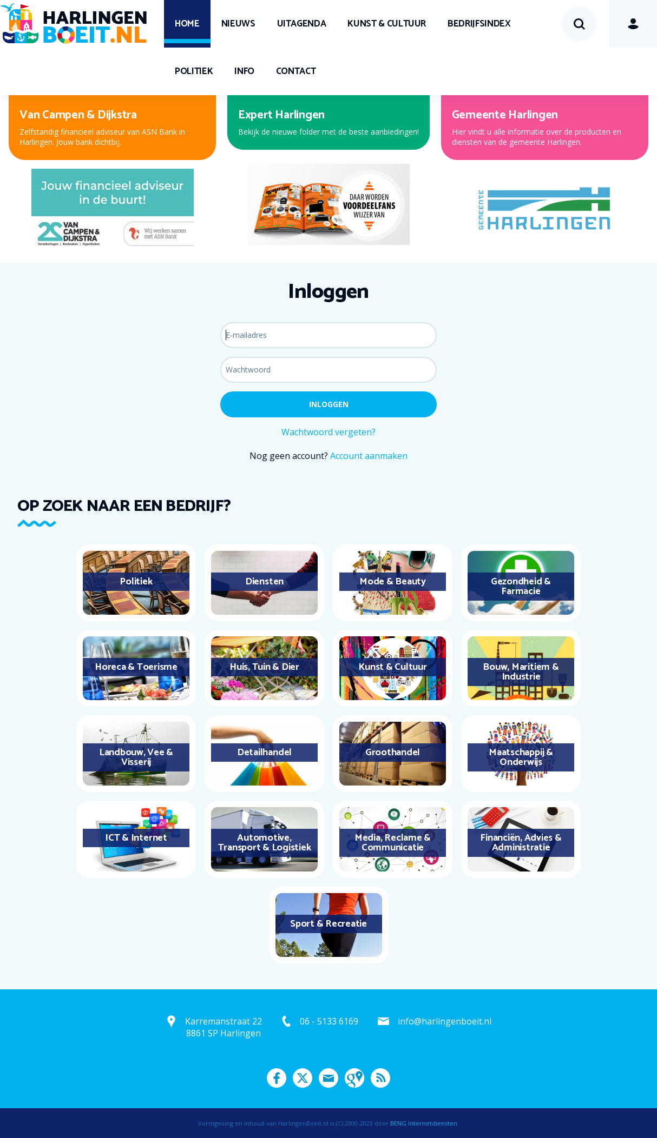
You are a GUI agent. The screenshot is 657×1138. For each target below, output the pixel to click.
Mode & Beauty (392, 582)
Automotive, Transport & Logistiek (264, 843)
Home (187, 23)
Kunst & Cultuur (386, 23)
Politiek (194, 71)
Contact (296, 71)
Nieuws (238, 23)
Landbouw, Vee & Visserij (136, 757)
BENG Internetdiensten (423, 1123)
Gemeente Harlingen (505, 115)
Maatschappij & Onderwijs (521, 757)
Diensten (264, 582)
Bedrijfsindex (479, 23)
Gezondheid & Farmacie (521, 587)
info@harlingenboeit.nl (444, 1021)
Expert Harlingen (281, 115)
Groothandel (392, 752)
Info (244, 71)
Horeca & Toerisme (136, 667)
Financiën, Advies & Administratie (520, 843)
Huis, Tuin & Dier (264, 667)
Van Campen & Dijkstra (78, 115)
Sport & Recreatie (328, 924)
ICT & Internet (136, 838)
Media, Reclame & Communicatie (392, 843)
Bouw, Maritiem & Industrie (521, 672)
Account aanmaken (369, 456)
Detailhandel (264, 752)
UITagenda (301, 23)
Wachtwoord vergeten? (328, 432)
